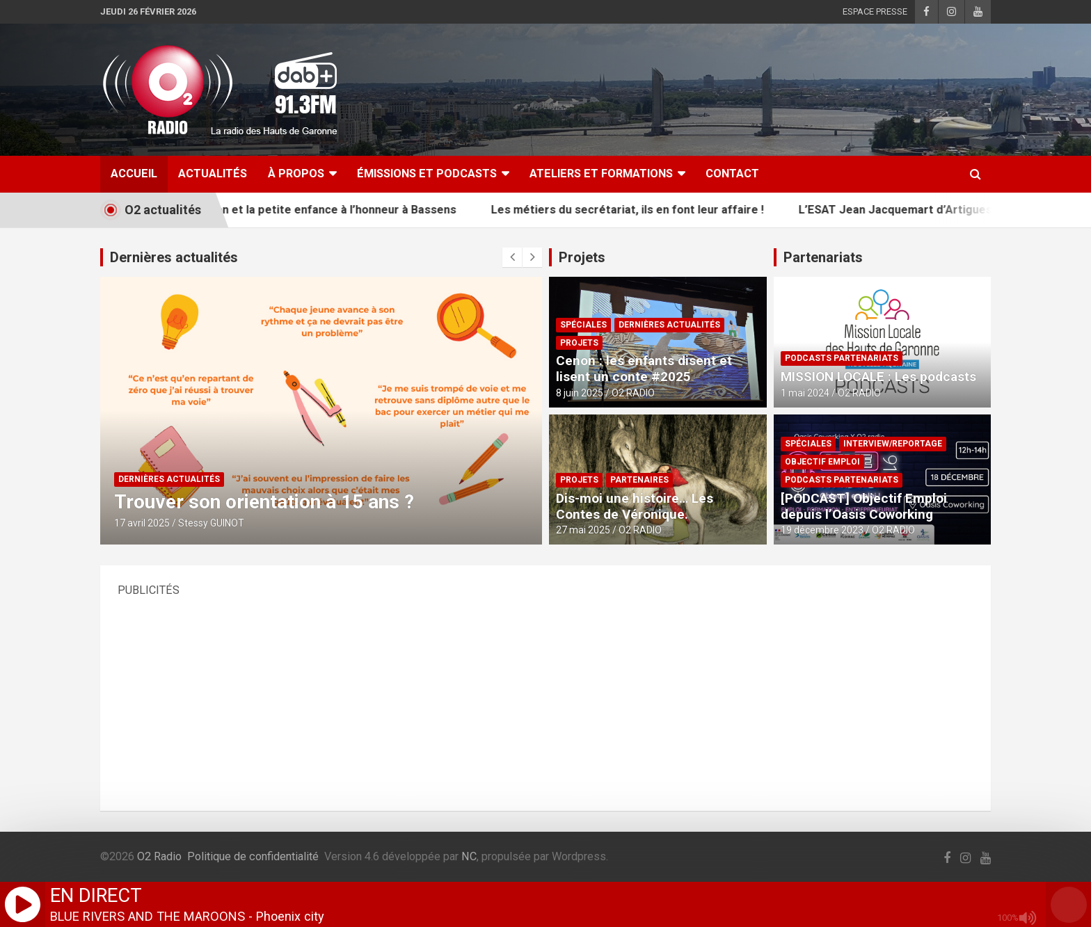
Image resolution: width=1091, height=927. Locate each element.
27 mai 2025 (583, 529)
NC (469, 856)
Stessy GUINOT (211, 523)
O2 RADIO (633, 392)
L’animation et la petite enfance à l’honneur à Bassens (331, 209)
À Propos (296, 173)
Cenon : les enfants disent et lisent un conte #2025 (644, 369)
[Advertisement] (535, 696)
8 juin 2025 (579, 392)
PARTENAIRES (639, 480)
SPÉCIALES (583, 325)
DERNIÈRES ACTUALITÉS (169, 479)
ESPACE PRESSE (875, 11)
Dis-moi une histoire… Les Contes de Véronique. (634, 506)
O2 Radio (159, 856)
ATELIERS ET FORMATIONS (601, 173)
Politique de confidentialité (253, 856)
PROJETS (579, 343)
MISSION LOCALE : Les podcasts (878, 377)
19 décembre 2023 (822, 529)
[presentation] (512, 257)
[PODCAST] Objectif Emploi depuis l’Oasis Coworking (864, 506)
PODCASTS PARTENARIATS (841, 358)
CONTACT (732, 173)
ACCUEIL (134, 173)
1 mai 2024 (805, 392)
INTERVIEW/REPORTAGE (892, 444)
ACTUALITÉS (212, 173)
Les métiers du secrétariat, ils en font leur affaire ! (647, 209)
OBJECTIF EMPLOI (822, 462)
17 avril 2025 (142, 523)
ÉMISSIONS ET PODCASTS (427, 173)
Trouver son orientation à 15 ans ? (264, 501)
